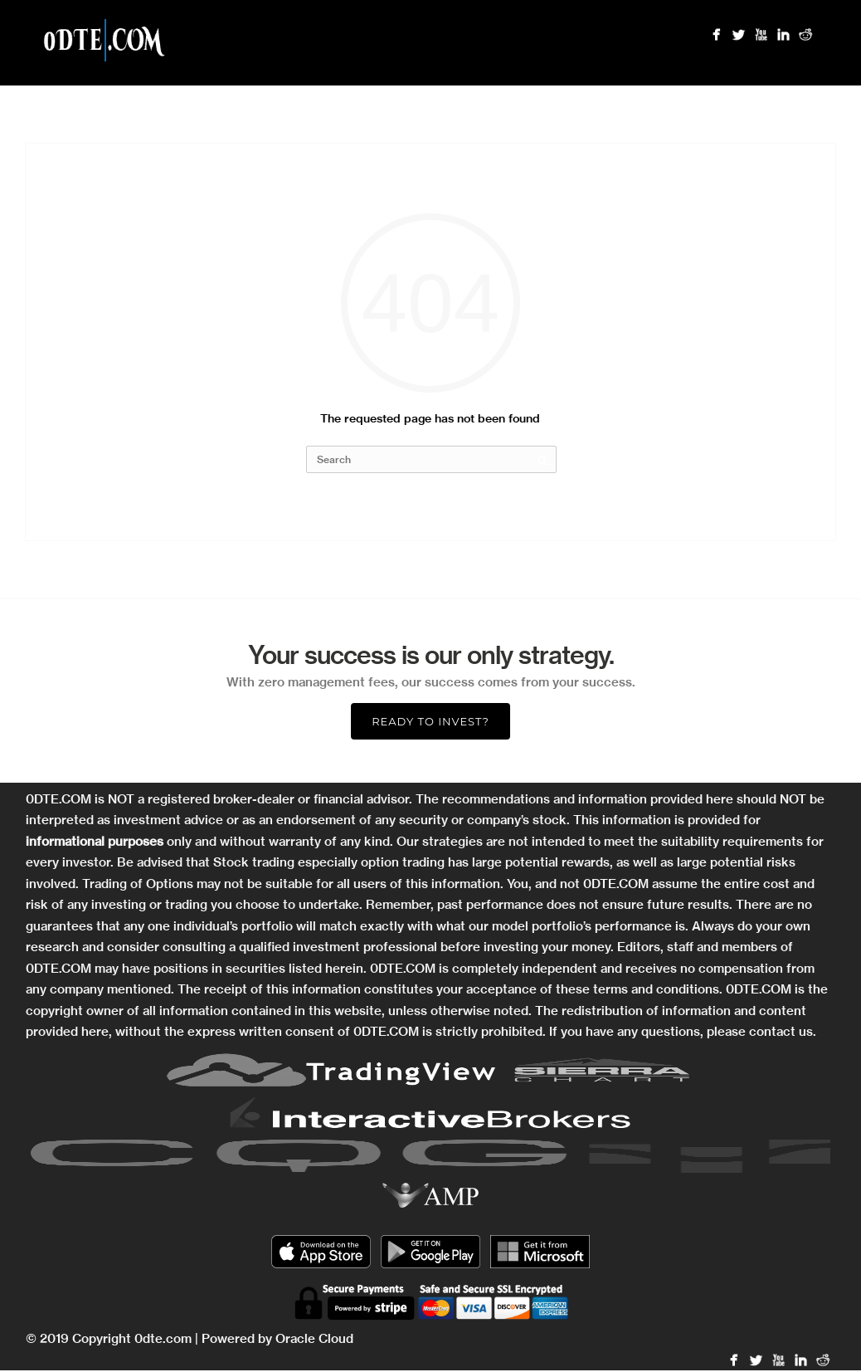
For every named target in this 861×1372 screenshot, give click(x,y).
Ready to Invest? (430, 721)
